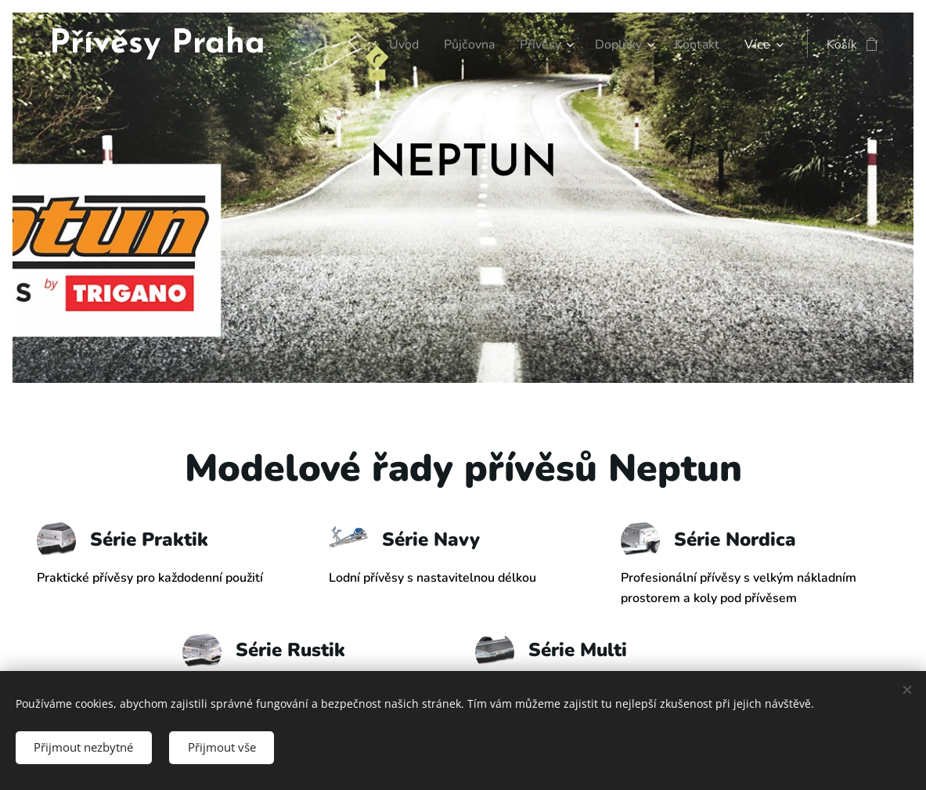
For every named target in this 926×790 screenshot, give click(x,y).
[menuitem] (390, 44)
